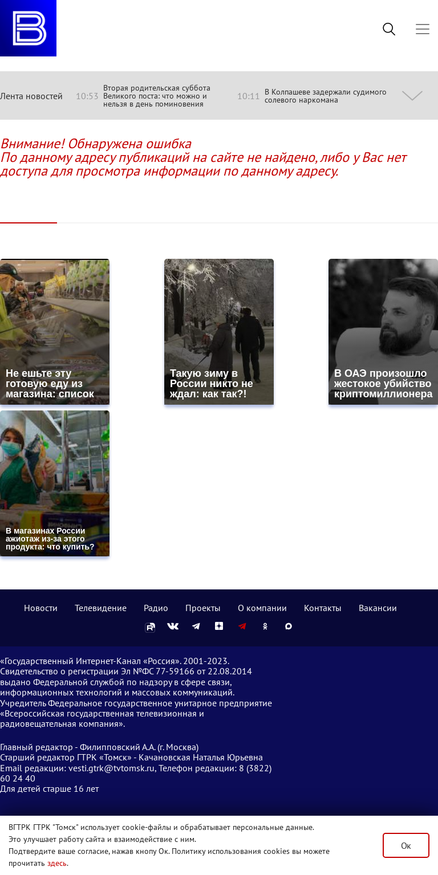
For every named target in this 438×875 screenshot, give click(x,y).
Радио (156, 607)
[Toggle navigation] (422, 29)
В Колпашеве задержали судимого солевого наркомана (326, 96)
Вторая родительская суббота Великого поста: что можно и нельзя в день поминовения (156, 96)
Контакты (323, 607)
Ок (406, 845)
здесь (57, 863)
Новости (41, 607)
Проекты (203, 607)
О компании (262, 607)
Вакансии (378, 607)
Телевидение (101, 607)
